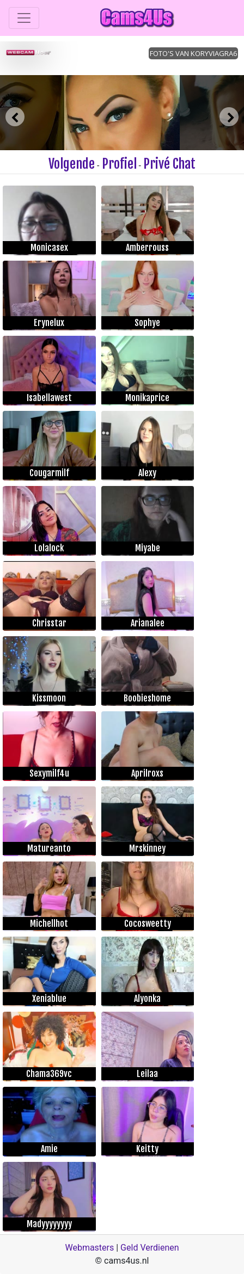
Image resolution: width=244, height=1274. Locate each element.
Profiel (119, 164)
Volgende (71, 164)
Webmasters (89, 1247)
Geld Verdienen (149, 1247)
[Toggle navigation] (24, 18)
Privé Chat (169, 164)
